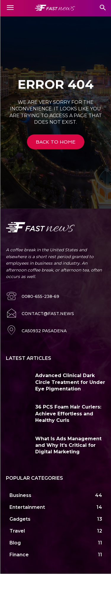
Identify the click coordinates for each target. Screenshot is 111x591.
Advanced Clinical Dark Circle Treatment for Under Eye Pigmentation (70, 382)
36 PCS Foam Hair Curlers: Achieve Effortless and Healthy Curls (68, 413)
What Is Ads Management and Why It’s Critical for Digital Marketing (68, 445)
